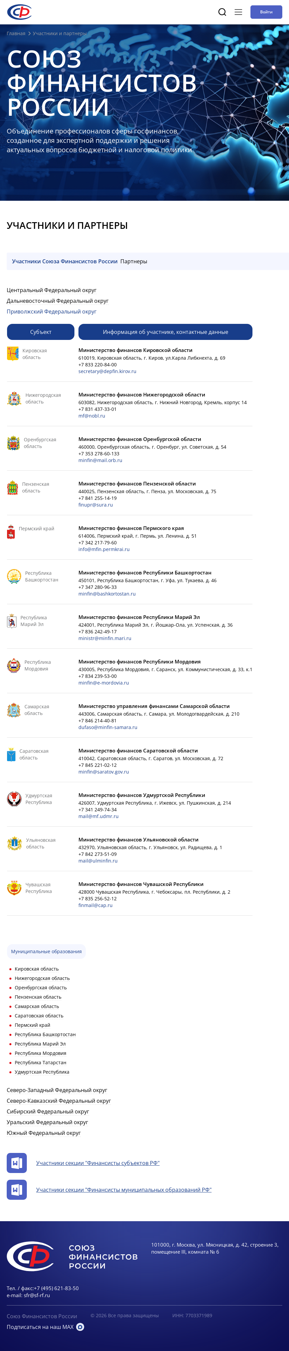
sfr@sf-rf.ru (37, 1295)
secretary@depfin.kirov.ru (107, 371)
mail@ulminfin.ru (98, 861)
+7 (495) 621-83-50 (56, 1288)
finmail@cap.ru (95, 905)
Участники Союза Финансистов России (65, 261)
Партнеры (133, 261)
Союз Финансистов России (42, 1316)
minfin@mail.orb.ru (100, 460)
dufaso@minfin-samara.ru (107, 727)
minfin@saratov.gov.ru (103, 772)
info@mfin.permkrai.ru (104, 549)
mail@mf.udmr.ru (98, 816)
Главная (16, 33)
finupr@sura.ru (95, 505)
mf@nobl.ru (91, 416)
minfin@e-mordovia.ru (103, 683)
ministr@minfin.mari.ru (104, 638)
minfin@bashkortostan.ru (107, 594)
